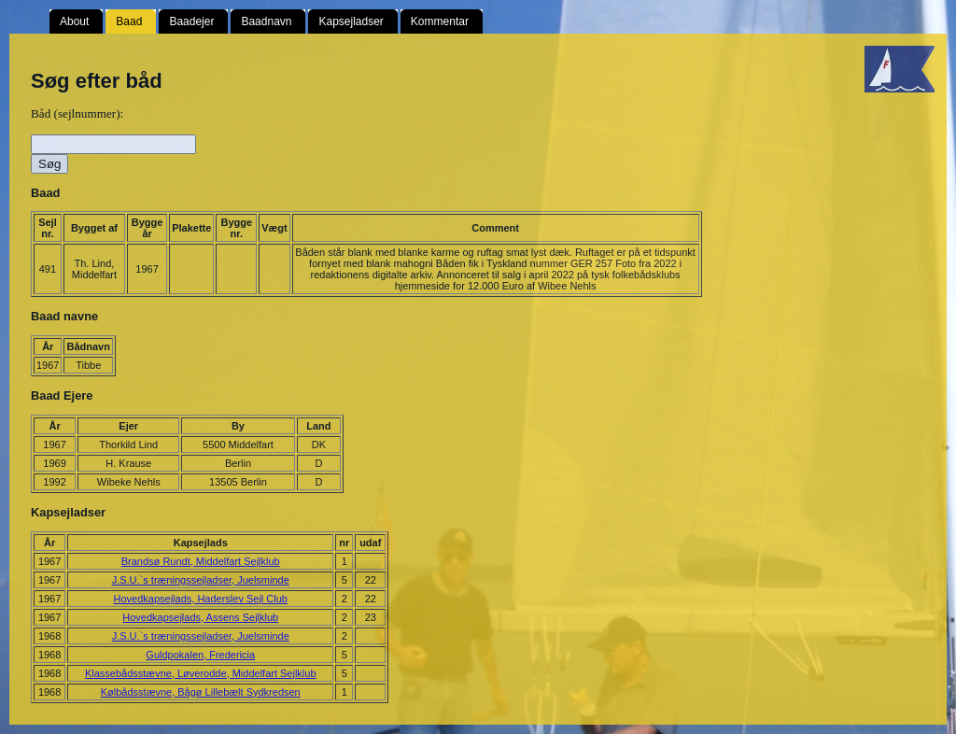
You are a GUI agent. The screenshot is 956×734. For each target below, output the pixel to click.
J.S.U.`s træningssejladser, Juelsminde (200, 580)
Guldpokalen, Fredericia (200, 654)
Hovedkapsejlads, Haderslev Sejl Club (201, 598)
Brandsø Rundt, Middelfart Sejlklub (200, 561)
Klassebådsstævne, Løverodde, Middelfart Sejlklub (200, 673)
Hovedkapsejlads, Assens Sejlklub (200, 617)
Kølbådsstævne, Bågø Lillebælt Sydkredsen (201, 692)
